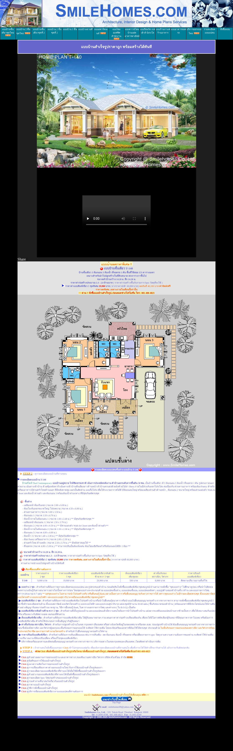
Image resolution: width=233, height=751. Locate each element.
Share (22, 259)
